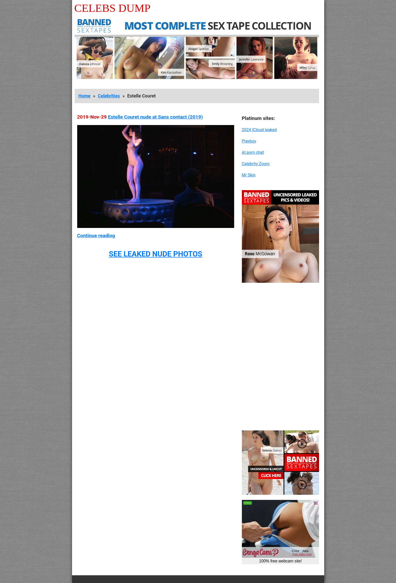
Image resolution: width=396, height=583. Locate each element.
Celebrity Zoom (256, 163)
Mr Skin (249, 175)
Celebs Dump (112, 8)
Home (84, 96)
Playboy (249, 141)
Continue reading (96, 235)
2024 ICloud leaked (259, 129)
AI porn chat (253, 152)
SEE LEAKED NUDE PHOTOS (155, 254)
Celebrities (109, 96)
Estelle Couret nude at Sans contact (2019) (155, 117)
